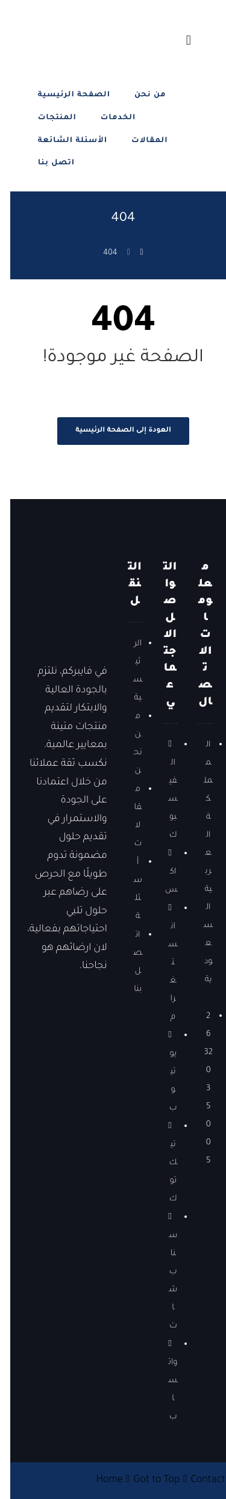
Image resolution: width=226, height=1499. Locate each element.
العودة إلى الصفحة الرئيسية (113, 431)
